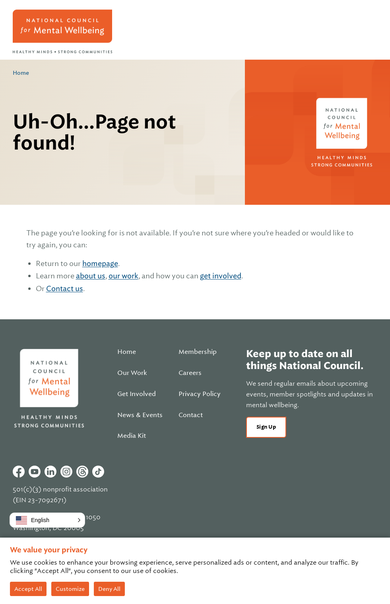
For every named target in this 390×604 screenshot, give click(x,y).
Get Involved (136, 394)
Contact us (64, 288)
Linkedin (50, 472)
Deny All (109, 588)
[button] (47, 520)
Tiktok (98, 472)
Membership (198, 352)
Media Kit (131, 436)
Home (21, 72)
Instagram (66, 472)
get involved (220, 275)
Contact (191, 415)
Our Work (132, 373)
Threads (82, 472)
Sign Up (266, 426)
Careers (190, 373)
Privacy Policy (200, 394)
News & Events (140, 415)
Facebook (19, 472)
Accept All (28, 588)
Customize (70, 588)
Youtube (35, 472)
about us (90, 275)
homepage (100, 263)
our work (123, 275)
